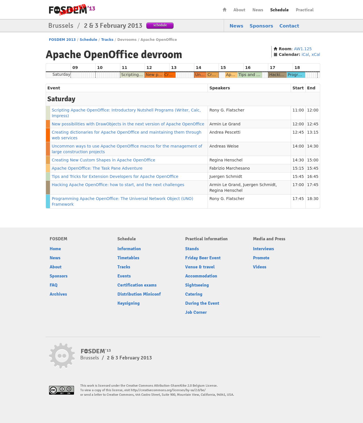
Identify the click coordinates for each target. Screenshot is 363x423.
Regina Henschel (225, 160)
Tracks (107, 40)
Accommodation (201, 276)
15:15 (298, 168)
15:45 (312, 168)
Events (124, 276)
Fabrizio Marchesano (229, 168)
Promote (261, 258)
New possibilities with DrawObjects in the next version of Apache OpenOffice (128, 124)
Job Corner (196, 312)
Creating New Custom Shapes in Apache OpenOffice (103, 160)
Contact (289, 26)
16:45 (312, 176)
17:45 (312, 184)
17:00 (298, 184)
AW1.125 (303, 49)
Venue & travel (200, 267)
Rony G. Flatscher (226, 110)
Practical (305, 10)
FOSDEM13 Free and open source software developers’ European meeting (72, 10)
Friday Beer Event (203, 258)
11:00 (298, 110)
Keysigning (128, 303)
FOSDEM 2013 (62, 40)
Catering (193, 294)
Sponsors (261, 26)
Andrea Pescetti (224, 132)
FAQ (54, 285)
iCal (305, 54)
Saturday (61, 74)
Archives (58, 294)
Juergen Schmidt (225, 176)
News (257, 10)
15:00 (312, 160)
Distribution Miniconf (139, 294)
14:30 (312, 146)
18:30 (312, 198)
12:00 (312, 110)
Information (129, 249)
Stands (192, 249)
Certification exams (137, 285)
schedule (160, 25)
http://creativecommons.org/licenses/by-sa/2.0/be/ (168, 390)
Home (224, 9)
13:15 (312, 132)
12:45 (312, 124)
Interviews (263, 249)
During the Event (202, 303)
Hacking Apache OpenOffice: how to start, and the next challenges (118, 184)
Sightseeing (197, 285)
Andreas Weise (224, 146)
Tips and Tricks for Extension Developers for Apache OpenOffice (115, 176)
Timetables (128, 258)
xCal (315, 54)
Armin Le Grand (224, 124)
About (239, 10)
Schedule (279, 10)
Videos (259, 267)
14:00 (298, 146)
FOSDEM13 (96, 351)
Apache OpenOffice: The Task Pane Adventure (97, 168)
